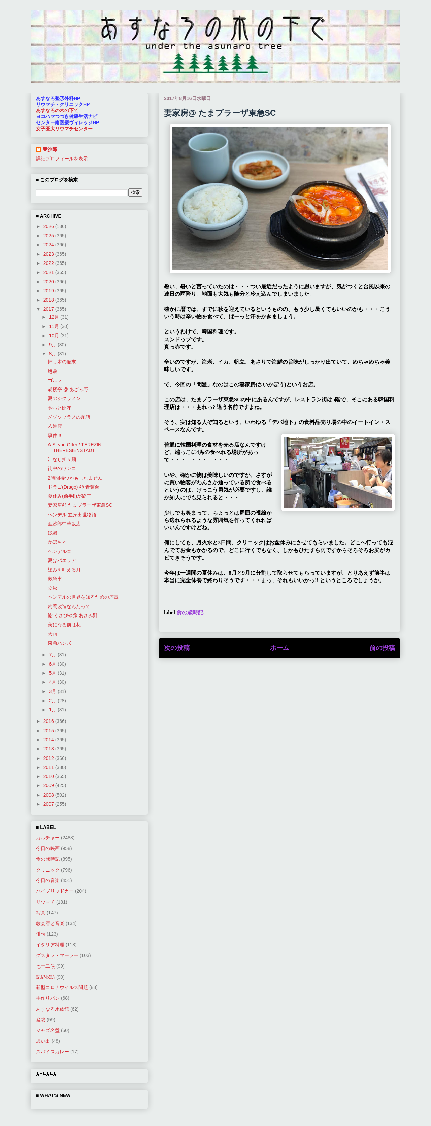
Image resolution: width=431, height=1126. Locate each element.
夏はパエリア (62, 560)
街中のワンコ (62, 468)
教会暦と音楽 (50, 923)
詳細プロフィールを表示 (62, 158)
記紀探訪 (45, 977)
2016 (49, 721)
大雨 (52, 634)
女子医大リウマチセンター (64, 128)
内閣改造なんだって (69, 606)
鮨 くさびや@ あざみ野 (73, 615)
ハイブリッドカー (55, 891)
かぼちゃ (57, 542)
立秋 (52, 588)
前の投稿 (382, 648)
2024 (49, 244)
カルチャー (48, 837)
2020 (49, 281)
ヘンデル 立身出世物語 (72, 514)
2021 (49, 272)
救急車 (55, 579)
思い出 (43, 1041)
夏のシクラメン (64, 398)
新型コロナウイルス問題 (62, 987)
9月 (53, 344)
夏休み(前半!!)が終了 (69, 496)
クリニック (48, 870)
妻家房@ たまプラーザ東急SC (80, 505)
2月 (53, 700)
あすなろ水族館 (52, 1009)
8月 (53, 353)
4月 (53, 682)
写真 (40, 912)
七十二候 (45, 966)
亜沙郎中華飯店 (64, 523)
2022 (49, 263)
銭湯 (52, 532)
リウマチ (45, 902)
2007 (49, 804)
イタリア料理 (50, 944)
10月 (54, 335)
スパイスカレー (52, 1051)
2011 (49, 767)
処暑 (52, 371)
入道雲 (55, 426)
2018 (49, 300)
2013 (49, 748)
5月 (53, 673)
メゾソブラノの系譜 (69, 417)
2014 (49, 739)
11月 (54, 326)
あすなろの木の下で (57, 110)
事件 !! (54, 435)
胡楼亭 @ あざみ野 (68, 389)
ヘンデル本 (59, 551)
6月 (53, 664)
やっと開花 (59, 408)
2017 (49, 309)
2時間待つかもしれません (75, 478)
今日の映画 (48, 848)
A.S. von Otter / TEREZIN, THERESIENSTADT (75, 447)
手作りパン (48, 998)
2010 (49, 776)
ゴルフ (55, 380)
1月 (53, 709)
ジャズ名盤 (48, 1030)
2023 (49, 254)
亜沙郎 (50, 149)
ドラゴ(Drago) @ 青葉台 (73, 487)
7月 (53, 654)
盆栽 (40, 1019)
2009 (49, 785)
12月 (54, 317)
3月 (53, 691)
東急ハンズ (59, 643)
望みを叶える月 (64, 569)
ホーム (279, 648)
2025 (49, 235)
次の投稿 (177, 648)
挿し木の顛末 (62, 361)
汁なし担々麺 (62, 459)
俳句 (40, 934)
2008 (49, 795)
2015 (49, 730)
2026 (49, 226)
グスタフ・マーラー (57, 955)
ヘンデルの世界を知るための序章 (83, 597)
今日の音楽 (48, 880)
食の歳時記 (189, 612)
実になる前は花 (64, 624)
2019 (49, 290)
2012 (49, 758)
